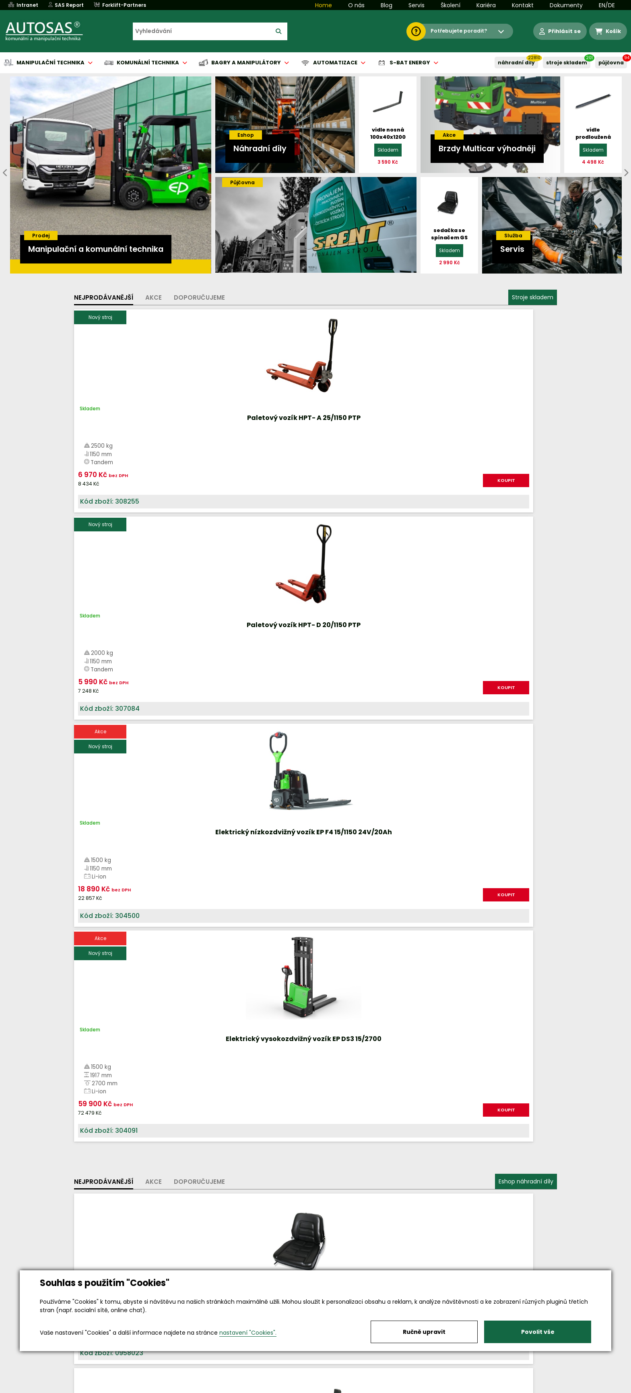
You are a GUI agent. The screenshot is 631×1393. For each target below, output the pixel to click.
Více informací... (494, 906)
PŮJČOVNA (611, 62)
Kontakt (523, 5)
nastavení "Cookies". (247, 1333)
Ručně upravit (424, 1332)
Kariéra (486, 5)
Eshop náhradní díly (526, 560)
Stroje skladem (532, 297)
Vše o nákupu (102, 1387)
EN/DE (607, 5)
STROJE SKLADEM (566, 62)
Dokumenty (566, 5)
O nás (356, 5)
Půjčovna (330, 1387)
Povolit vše (538, 1332)
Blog (386, 5)
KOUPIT (164, 489)
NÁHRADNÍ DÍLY (516, 62)
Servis (416, 5)
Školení (450, 5)
